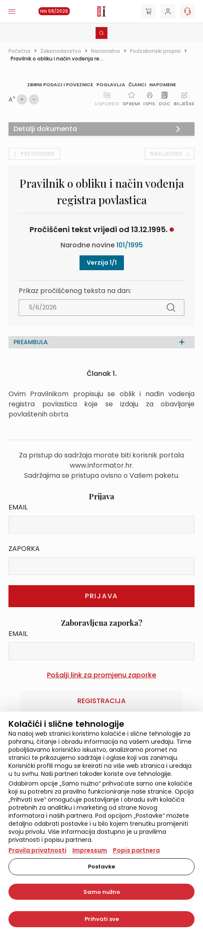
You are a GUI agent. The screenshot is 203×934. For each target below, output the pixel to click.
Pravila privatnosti (37, 850)
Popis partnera (136, 850)
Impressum (89, 850)
